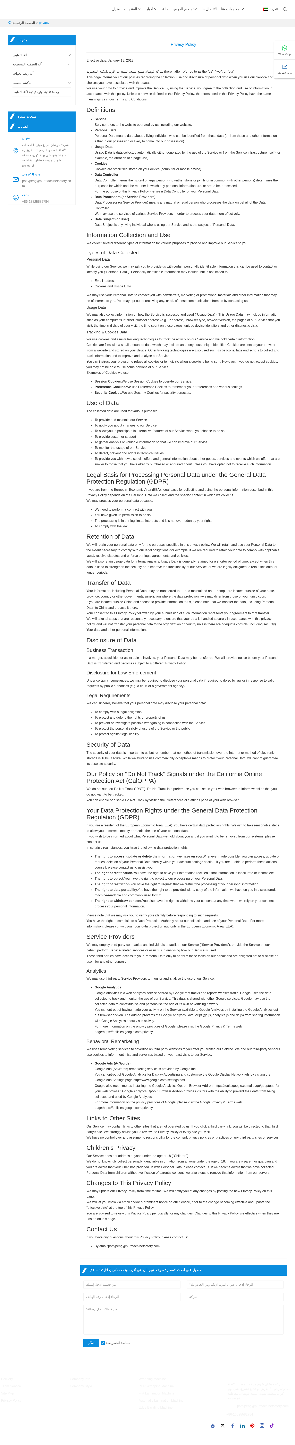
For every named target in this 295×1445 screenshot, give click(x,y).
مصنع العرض (185, 9)
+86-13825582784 (35, 201)
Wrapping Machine (152, 1379)
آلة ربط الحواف (22, 73)
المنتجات (133, 9)
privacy (44, 23)
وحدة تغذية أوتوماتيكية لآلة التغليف (35, 92)
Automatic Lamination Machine (161, 1400)
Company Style (81, 1386)
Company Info (80, 1379)
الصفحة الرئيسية (23, 23)
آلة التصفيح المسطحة (27, 64)
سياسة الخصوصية (118, 1343)
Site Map (7, 1393)
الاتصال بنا (209, 9)
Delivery (7, 1379)
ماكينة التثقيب (22, 82)
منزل (116, 9)
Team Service (11, 1386)
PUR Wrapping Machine (156, 1386)
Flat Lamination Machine (156, 1393)
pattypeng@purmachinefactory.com (46, 183)
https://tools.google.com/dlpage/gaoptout (243, 1085)
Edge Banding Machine (155, 1407)
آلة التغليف (19, 55)
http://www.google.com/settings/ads (159, 1080)
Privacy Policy (11, 1400)
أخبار (152, 9)
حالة (165, 9)
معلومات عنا (233, 9)
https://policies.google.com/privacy (128, 1032)
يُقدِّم (91, 1343)
